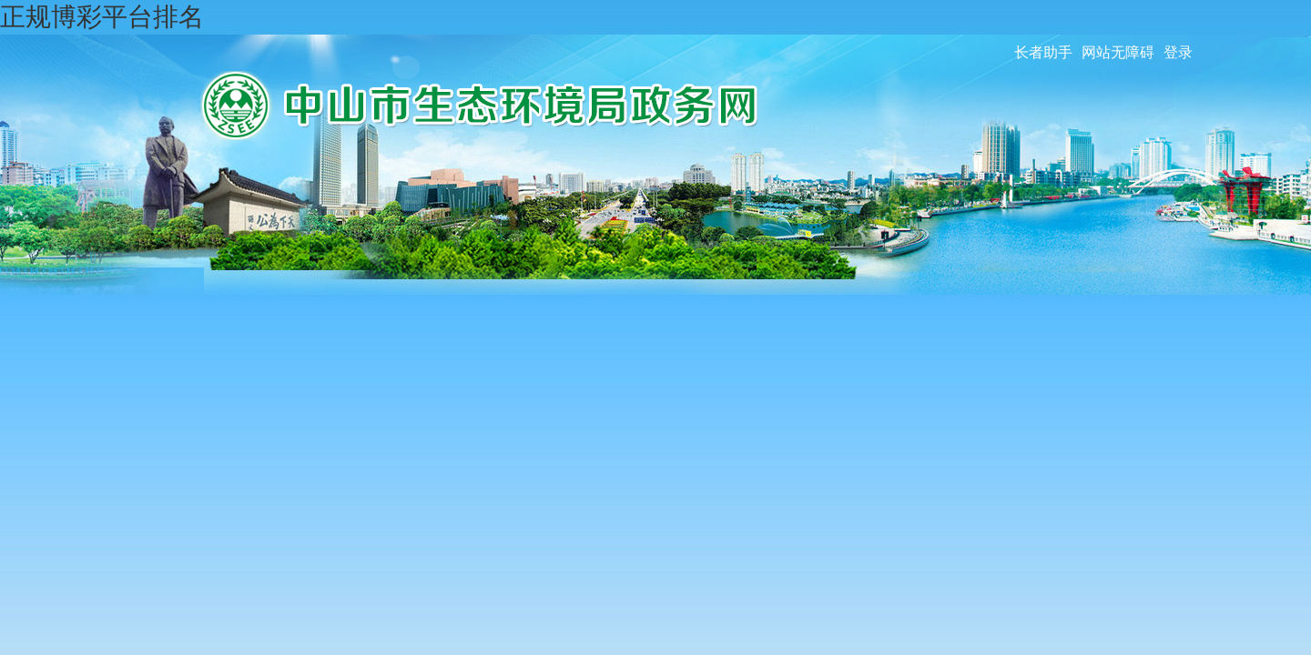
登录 (1178, 52)
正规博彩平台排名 (102, 17)
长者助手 (1043, 52)
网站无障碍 (1118, 52)
